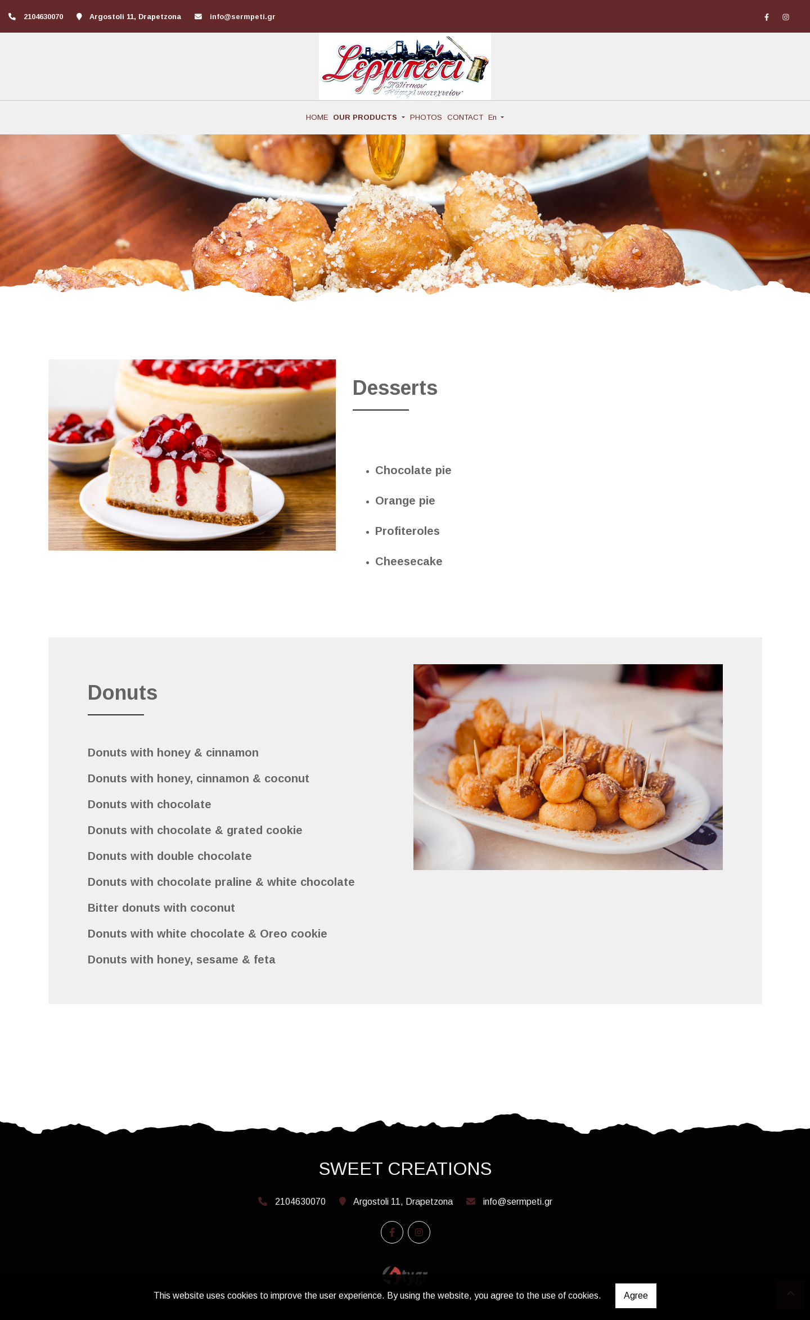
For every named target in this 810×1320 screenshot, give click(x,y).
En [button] (493, 117)
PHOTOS (426, 117)
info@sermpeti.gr (243, 16)
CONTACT (465, 117)
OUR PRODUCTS (366, 117)
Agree (636, 1295)
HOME (317, 117)
